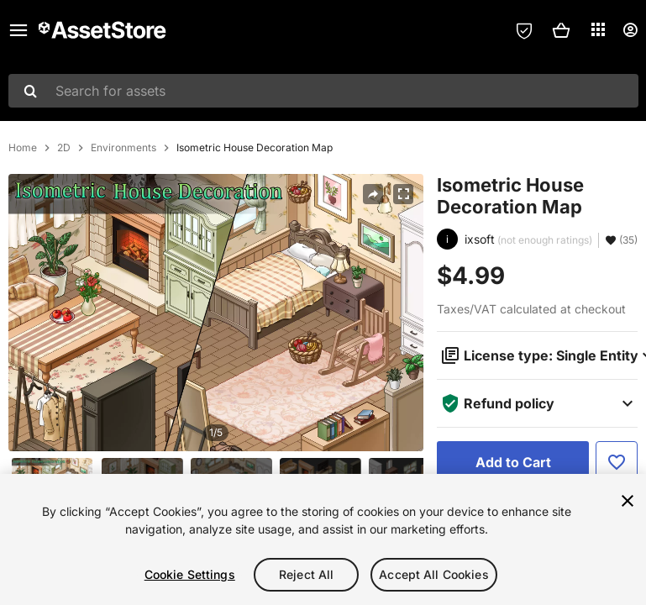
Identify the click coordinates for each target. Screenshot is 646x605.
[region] (323, 539)
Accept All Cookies (434, 574)
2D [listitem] (64, 148)
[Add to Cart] (513, 462)
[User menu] (630, 30)
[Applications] (598, 29)
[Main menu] (18, 30)
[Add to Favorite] (617, 462)
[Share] (373, 194)
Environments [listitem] (123, 148)
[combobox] (323, 91)
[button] (561, 30)
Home (22, 148)
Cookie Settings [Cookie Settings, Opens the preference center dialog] (189, 574)
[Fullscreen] (403, 194)
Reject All (306, 574)
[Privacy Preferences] (524, 30)
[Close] (627, 500)
